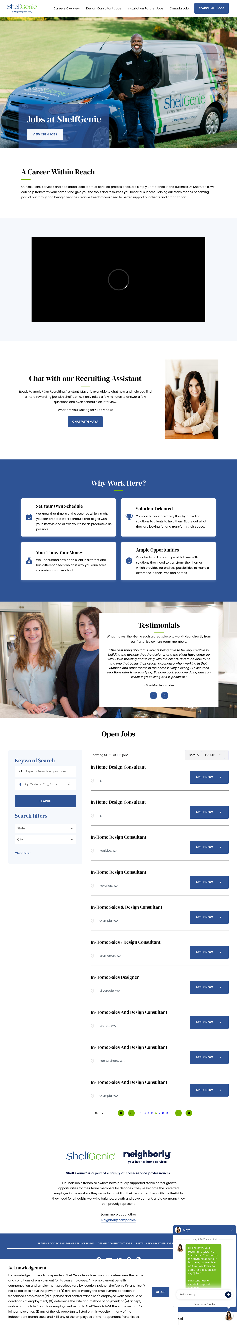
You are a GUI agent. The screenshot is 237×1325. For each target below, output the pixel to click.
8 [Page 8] (163, 1113)
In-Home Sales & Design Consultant (126, 907)
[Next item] (164, 695)
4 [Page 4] (148, 1113)
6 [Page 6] (156, 1113)
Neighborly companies (118, 1220)
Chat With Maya (85, 421)
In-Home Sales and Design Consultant (129, 1012)
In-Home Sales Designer (115, 977)
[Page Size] (97, 1113)
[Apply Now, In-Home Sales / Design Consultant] (209, 952)
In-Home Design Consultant (118, 837)
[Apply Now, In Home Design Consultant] (209, 777)
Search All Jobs (211, 8)
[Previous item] (153, 695)
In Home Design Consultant (118, 767)
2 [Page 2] (141, 1113)
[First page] (121, 1113)
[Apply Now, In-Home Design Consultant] (209, 847)
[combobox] (44, 784)
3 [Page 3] (145, 1113)
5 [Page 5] (152, 1113)
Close (160, 1292)
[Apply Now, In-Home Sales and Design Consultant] (209, 1022)
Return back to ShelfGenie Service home (66, 1243)
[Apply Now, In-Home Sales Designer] (209, 987)
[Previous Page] (131, 1113)
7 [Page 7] (159, 1113)
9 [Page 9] (167, 1113)
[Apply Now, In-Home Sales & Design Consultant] (209, 917)
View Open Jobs (45, 134)
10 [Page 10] (171, 1113)
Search (45, 801)
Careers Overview (67, 8)
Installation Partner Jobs (145, 8)
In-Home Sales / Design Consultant (126, 942)
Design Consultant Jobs (103, 8)
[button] (69, 783)
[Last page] (189, 1113)
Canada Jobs (180, 8)
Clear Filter (23, 853)
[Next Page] (178, 1113)
